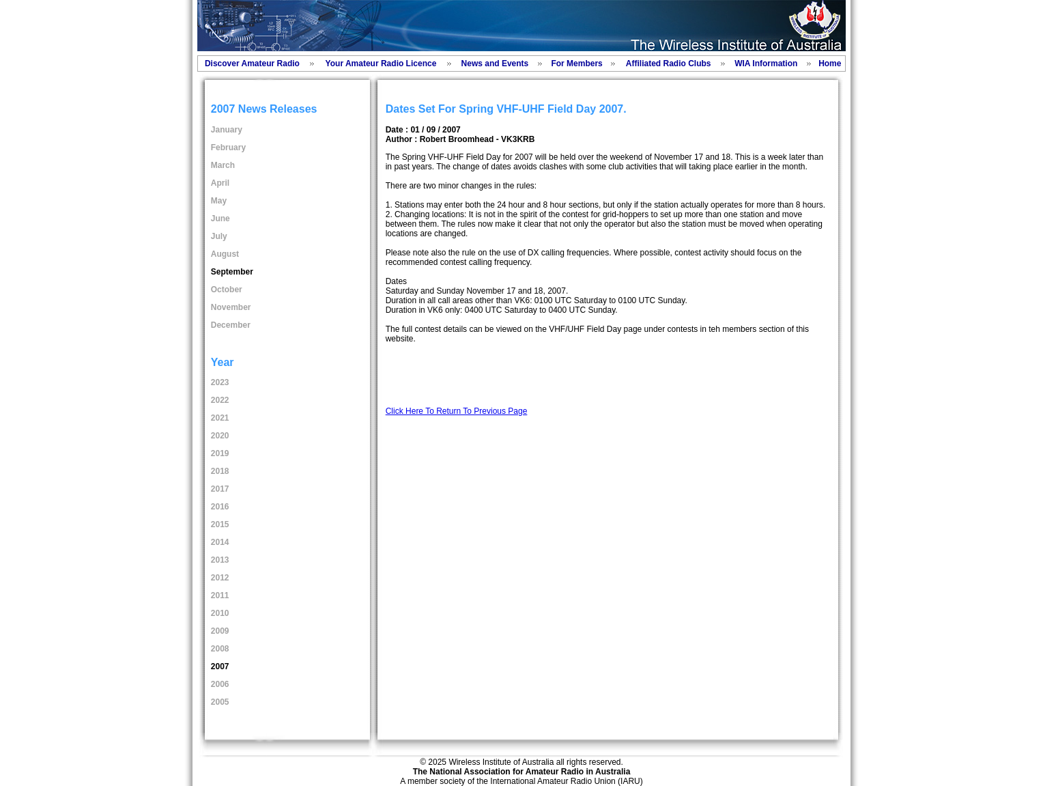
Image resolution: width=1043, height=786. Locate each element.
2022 (220, 400)
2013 (220, 560)
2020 (220, 435)
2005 (220, 702)
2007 (220, 666)
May (219, 201)
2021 (220, 418)
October (226, 289)
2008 (220, 649)
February (228, 147)
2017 (220, 489)
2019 (220, 453)
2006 (220, 684)
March (223, 165)
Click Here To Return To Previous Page (457, 411)
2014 (220, 542)
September (232, 272)
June (220, 218)
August (225, 254)
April (220, 183)
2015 (220, 524)
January (226, 130)
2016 (220, 506)
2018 (220, 471)
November (231, 307)
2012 (220, 578)
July (219, 236)
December (231, 325)
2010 (220, 613)
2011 (220, 595)
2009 (220, 631)
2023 (220, 382)
